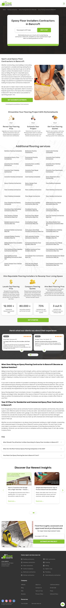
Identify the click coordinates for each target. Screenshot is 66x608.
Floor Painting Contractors (54, 189)
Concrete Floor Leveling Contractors (32, 164)
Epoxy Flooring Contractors (12, 183)
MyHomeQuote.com (9, 603)
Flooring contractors (12, 9)
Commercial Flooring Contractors (31, 158)
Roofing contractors (27, 559)
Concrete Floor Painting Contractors (53, 164)
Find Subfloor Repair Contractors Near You (31, 222)
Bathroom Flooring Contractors (31, 151)
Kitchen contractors (27, 575)
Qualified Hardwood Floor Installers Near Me (32, 250)
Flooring (46, 562)
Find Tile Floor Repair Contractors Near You (31, 264)
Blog (22, 587)
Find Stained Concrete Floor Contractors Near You (54, 264)
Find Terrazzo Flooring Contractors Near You (11, 216)
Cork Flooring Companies (32, 177)
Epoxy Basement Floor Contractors (53, 177)
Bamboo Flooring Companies (13, 151)
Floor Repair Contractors (32, 196)
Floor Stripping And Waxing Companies (12, 203)
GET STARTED (33, 320)
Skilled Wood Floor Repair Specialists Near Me (53, 203)
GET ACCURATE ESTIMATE (17, 100)
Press (51, 591)
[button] (30, 354)
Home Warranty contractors (52, 575)
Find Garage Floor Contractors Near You (34, 256)
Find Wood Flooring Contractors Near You (31, 209)
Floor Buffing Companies (53, 183)
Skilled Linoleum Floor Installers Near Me (52, 237)
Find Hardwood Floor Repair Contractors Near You (54, 250)
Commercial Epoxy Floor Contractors (11, 158)
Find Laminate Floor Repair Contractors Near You (54, 243)
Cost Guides (24, 603)
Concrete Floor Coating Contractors (53, 158)
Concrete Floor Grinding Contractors (11, 164)
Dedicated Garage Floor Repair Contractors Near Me (55, 256)
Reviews (23, 594)
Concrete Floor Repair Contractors (31, 171)
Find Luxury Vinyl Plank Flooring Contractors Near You (34, 230)
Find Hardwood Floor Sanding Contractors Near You (13, 250)
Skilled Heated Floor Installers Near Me (13, 243)
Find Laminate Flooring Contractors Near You (32, 237)
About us (38, 584)
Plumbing (47, 572)
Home (4, 9)
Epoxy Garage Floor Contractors (31, 184)
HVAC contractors (49, 559)
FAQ (22, 591)
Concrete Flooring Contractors (13, 177)
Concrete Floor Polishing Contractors (11, 171)
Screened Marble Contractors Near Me (13, 230)
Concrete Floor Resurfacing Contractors (54, 171)
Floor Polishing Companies (12, 196)
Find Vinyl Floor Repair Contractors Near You (32, 216)
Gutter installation (27, 569)
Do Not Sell (53, 587)
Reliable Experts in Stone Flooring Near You (11, 222)
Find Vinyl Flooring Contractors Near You (52, 209)
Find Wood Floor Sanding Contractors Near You (32, 203)
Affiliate (23, 584)
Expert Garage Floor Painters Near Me (13, 264)
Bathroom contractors (28, 572)
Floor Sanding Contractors (54, 196)
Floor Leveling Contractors (33, 189)
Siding (46, 565)
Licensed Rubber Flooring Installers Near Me (12, 237)
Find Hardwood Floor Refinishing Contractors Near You (13, 257)
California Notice (54, 584)
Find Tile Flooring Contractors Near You (55, 216)
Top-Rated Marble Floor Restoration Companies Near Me (54, 223)
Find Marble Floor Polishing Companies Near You (54, 230)
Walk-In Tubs (47, 569)
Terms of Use (39, 591)
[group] (19, 488)
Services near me (36, 603)
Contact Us (39, 587)
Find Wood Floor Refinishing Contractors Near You (12, 209)
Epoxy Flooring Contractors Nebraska (27, 9)
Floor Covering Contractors (12, 189)
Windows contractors (28, 562)
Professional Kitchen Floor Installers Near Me (33, 243)
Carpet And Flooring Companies (52, 151)
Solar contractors (27, 565)
